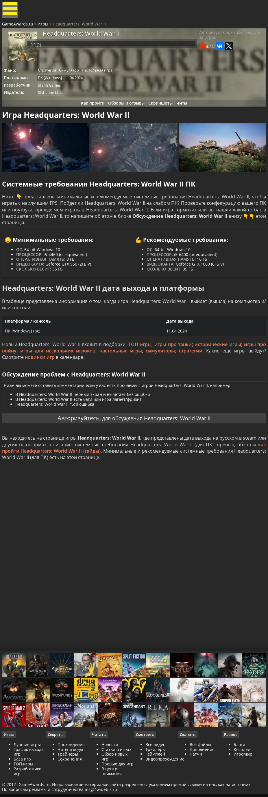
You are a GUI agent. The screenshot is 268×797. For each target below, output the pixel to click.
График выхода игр (29, 781)
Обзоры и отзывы (125, 109)
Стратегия (50, 73)
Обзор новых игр (115, 786)
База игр (23, 788)
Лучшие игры (28, 774)
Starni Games (52, 89)
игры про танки (172, 360)
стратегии (190, 366)
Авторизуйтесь (73, 438)
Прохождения (71, 774)
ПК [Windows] (53, 81)
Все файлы (200, 774)
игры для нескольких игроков (58, 366)
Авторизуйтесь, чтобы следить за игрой (228, 40)
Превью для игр (118, 793)
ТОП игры (139, 360)
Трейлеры (155, 778)
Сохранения (70, 788)
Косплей (241, 778)
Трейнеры (68, 783)
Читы (185, 109)
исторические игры (217, 360)
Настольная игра (103, 73)
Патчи (195, 783)
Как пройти (89, 109)
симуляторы (160, 366)
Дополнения (201, 778)
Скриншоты (161, 109)
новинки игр (41, 373)
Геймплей (155, 783)
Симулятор (73, 73)
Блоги (239, 774)
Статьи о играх (117, 778)
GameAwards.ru (18, 27)
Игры (43, 27)
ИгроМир (242, 783)
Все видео (155, 774)
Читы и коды (71, 778)
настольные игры (120, 366)
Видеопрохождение (164, 788)
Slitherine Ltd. (52, 97)
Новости (110, 774)
